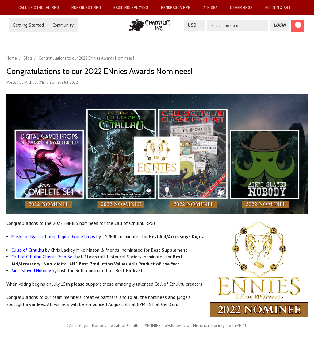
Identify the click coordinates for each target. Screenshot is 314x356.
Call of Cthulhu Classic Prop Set (42, 257)
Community (63, 25)
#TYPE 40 (238, 325)
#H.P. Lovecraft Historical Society (195, 325)
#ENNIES (153, 325)
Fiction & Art (280, 7)
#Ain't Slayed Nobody (87, 325)
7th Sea (212, 7)
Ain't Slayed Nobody (31, 270)
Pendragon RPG (178, 7)
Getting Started (28, 25)
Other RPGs (244, 7)
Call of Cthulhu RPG (41, 7)
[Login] (279, 25)
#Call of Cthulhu (125, 325)
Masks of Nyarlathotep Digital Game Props (53, 236)
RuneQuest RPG (88, 7)
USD (194, 25)
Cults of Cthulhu (27, 250)
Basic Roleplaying (133, 7)
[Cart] (297, 26)
